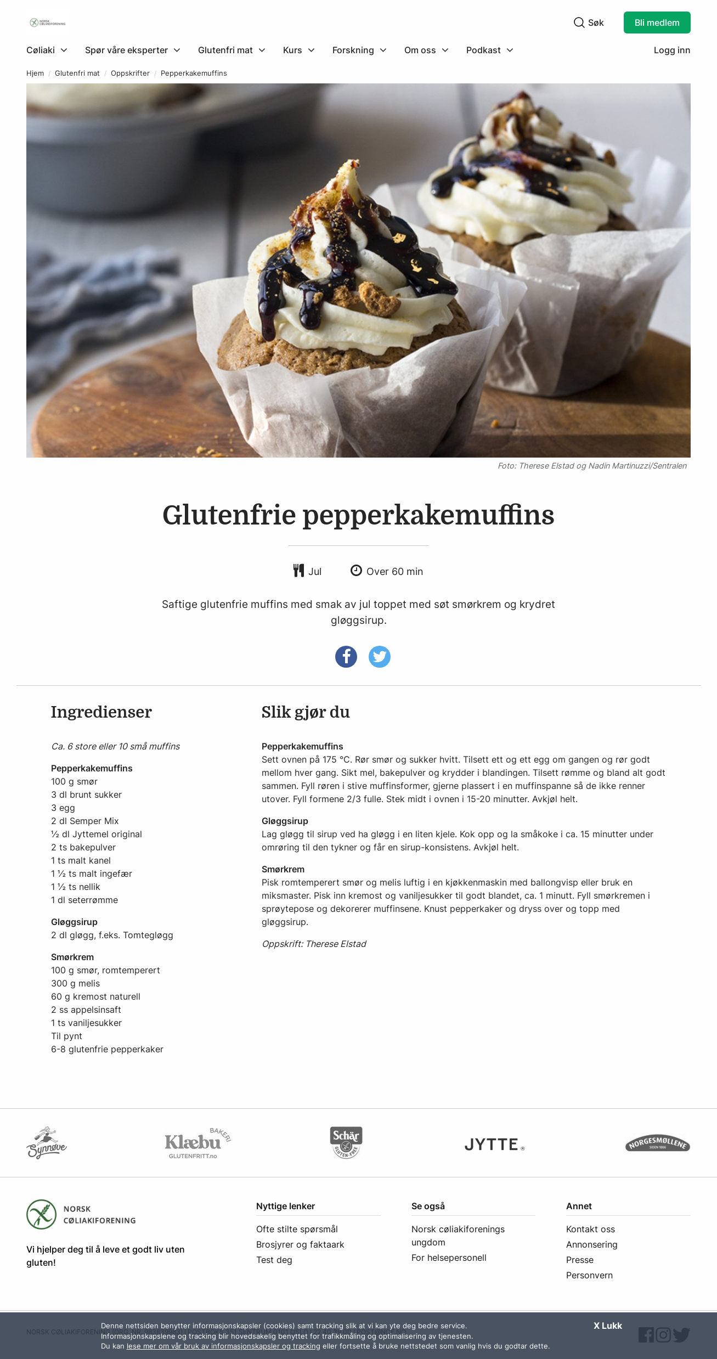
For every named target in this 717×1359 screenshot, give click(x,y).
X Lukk (608, 1325)
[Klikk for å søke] (579, 22)
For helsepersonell (449, 1257)
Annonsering (592, 1244)
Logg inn (672, 49)
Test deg (274, 1259)
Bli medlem (657, 22)
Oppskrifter (130, 73)
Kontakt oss (590, 1228)
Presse (580, 1259)
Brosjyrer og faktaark (300, 1244)
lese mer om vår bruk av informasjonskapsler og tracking (223, 1345)
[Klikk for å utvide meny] (46, 50)
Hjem (35, 73)
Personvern (589, 1275)
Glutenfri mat (77, 73)
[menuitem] (51, 50)
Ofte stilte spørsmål (297, 1228)
